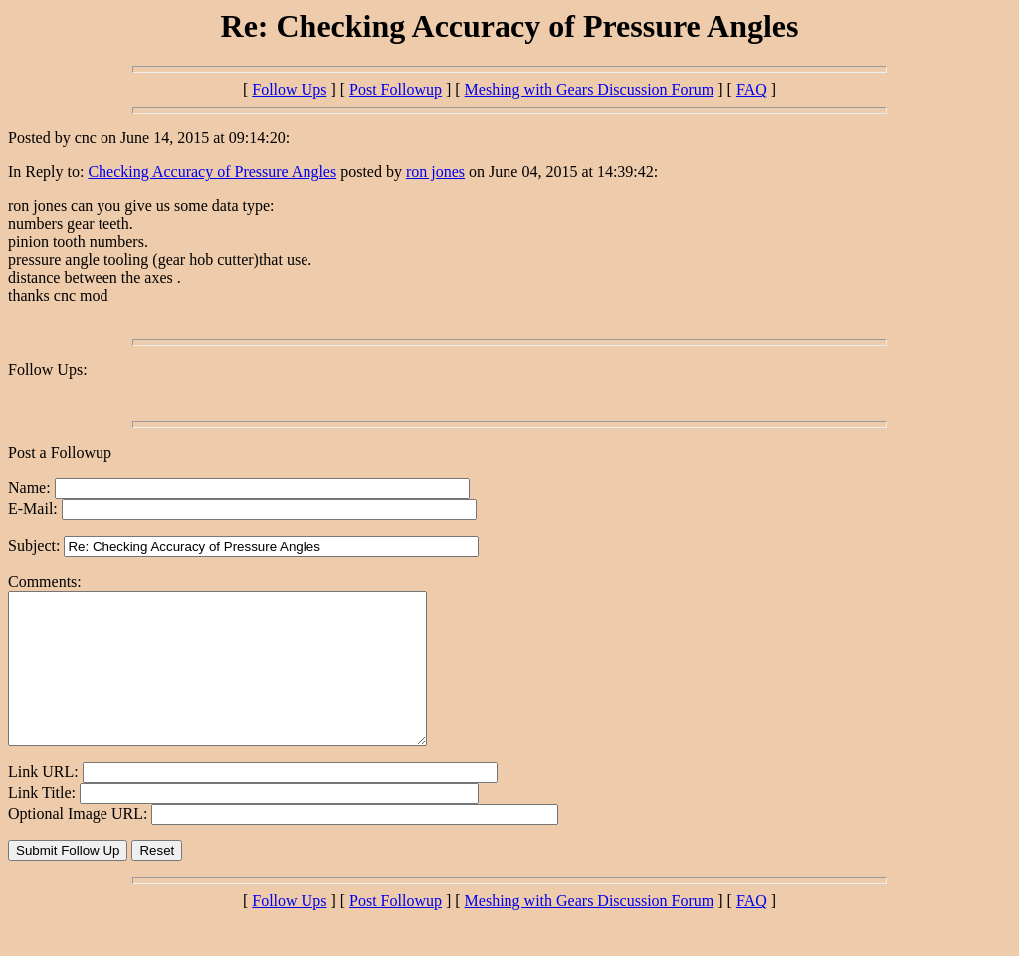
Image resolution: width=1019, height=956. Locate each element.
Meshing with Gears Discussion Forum (589, 89)
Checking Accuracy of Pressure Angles (212, 171)
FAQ (751, 89)
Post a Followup (59, 452)
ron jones (435, 171)
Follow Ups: (48, 369)
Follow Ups (289, 89)
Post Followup (395, 89)
